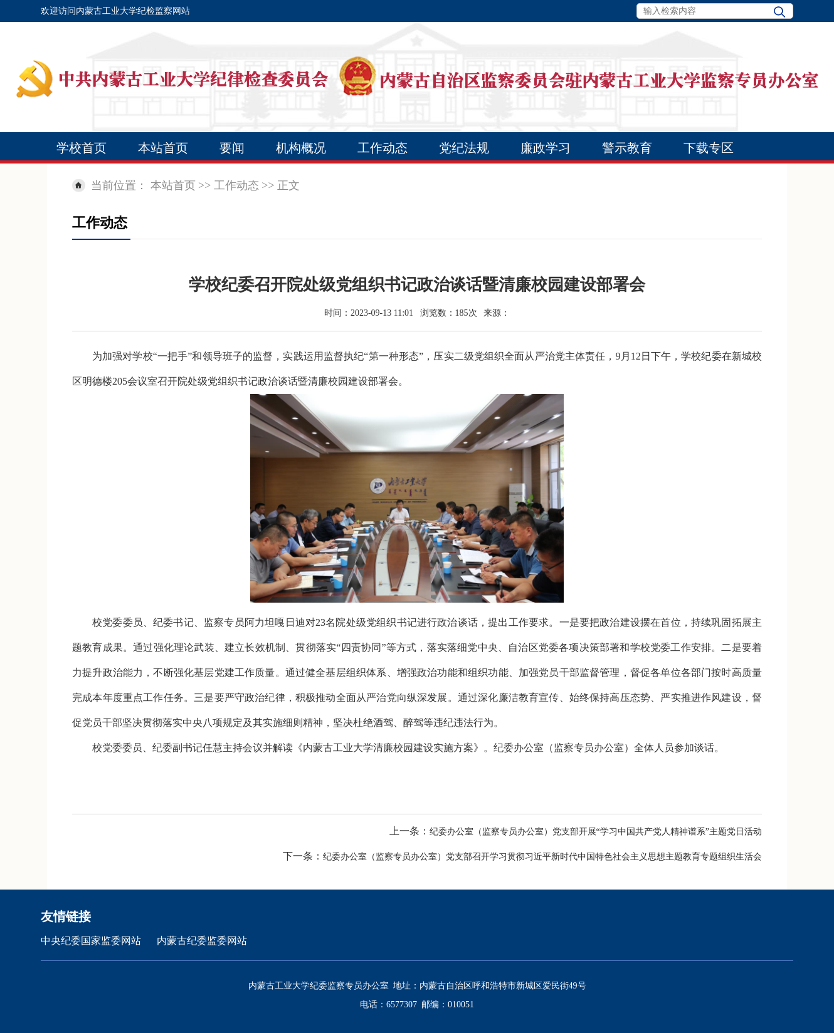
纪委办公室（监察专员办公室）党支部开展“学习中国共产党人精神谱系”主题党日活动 (596, 831)
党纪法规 (464, 148)
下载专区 (709, 148)
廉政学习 (545, 148)
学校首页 (81, 148)
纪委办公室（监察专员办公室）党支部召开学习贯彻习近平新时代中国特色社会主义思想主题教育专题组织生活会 (542, 856)
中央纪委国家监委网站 (91, 940)
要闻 (232, 148)
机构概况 (301, 148)
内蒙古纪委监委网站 (202, 940)
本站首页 (163, 148)
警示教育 (627, 148)
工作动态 (382, 148)
